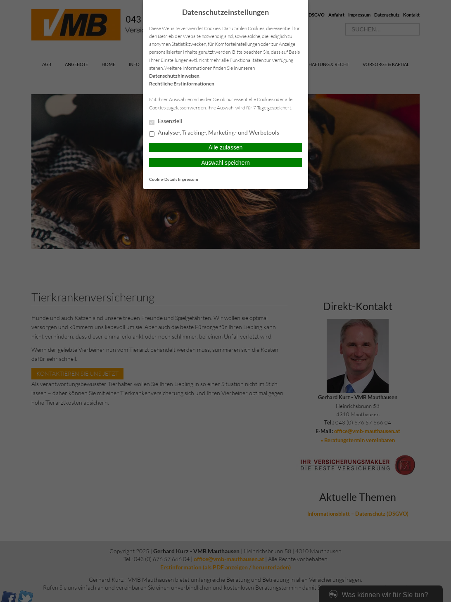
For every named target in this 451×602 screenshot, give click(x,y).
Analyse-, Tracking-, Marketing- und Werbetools (214, 133)
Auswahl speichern (225, 162)
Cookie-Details (163, 179)
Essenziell (166, 121)
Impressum (188, 179)
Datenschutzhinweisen (174, 76)
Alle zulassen (226, 147)
